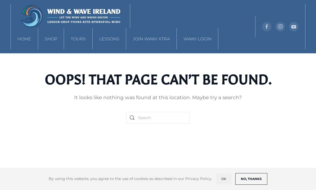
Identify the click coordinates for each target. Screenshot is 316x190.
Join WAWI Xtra (151, 38)
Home (24, 38)
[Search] (158, 118)
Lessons (109, 38)
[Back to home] (70, 16)
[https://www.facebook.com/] (267, 26)
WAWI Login (197, 38)
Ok (223, 179)
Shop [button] (51, 38)
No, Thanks (251, 179)
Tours (78, 38)
